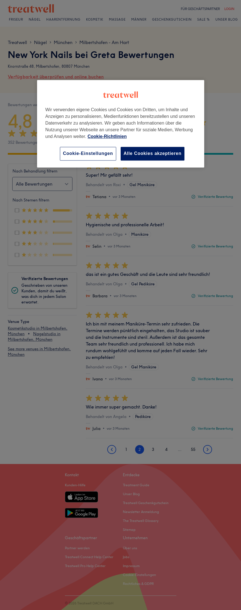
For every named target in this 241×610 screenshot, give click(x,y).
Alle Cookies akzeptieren (153, 153)
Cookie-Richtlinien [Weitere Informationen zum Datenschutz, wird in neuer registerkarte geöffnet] (106, 136)
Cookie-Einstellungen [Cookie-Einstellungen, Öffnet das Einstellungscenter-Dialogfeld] (88, 153)
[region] (120, 123)
